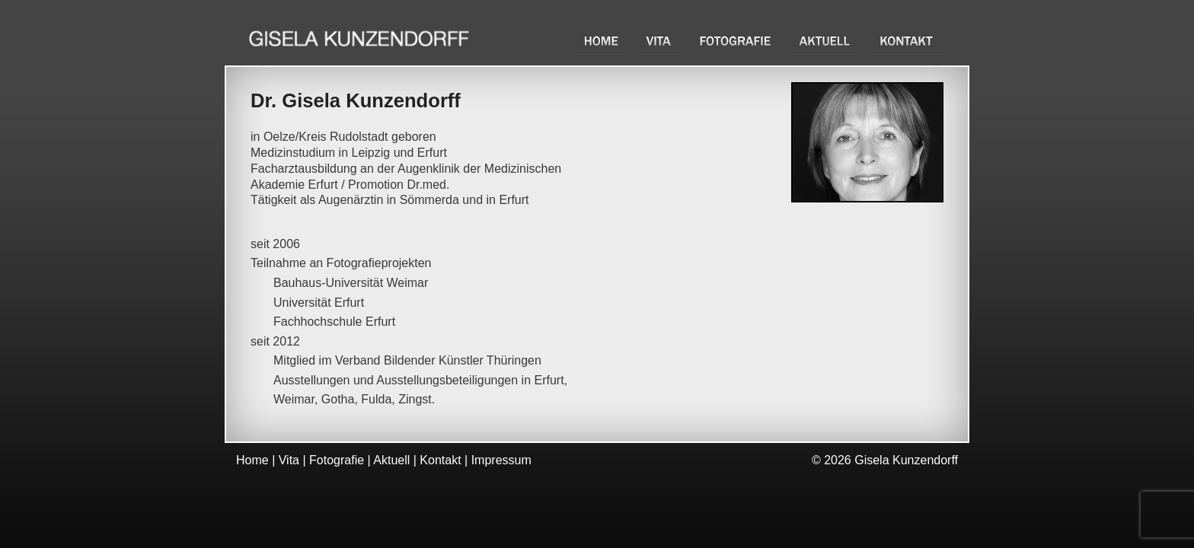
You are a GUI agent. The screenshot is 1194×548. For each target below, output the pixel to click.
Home (601, 41)
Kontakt (907, 41)
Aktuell (826, 41)
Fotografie (737, 41)
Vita (660, 41)
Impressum (501, 460)
